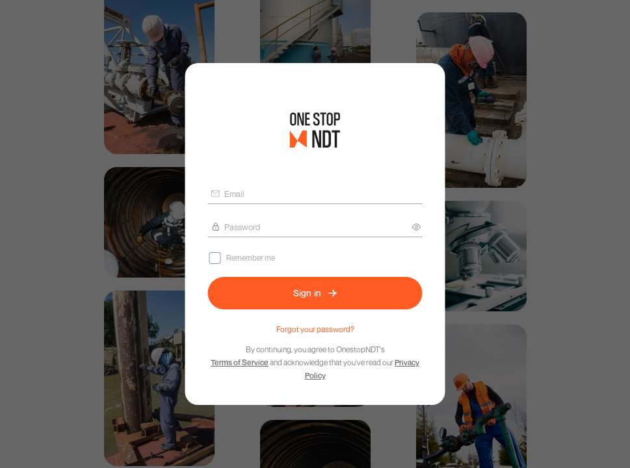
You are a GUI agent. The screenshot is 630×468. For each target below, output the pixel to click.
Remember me (250, 258)
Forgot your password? (315, 329)
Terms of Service (240, 362)
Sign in (315, 292)
